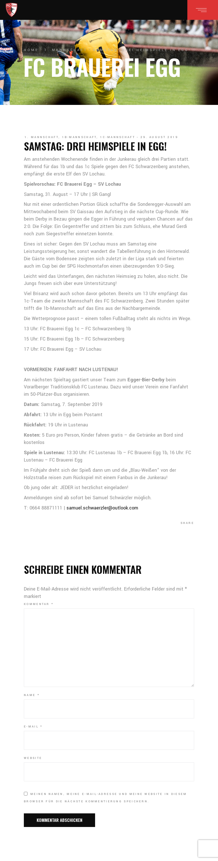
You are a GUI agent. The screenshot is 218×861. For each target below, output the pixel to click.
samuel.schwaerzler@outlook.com (102, 508)
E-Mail (33, 726)
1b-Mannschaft (79, 137)
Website (33, 758)
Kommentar (39, 604)
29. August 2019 (159, 137)
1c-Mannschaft (117, 137)
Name (32, 695)
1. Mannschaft (65, 50)
